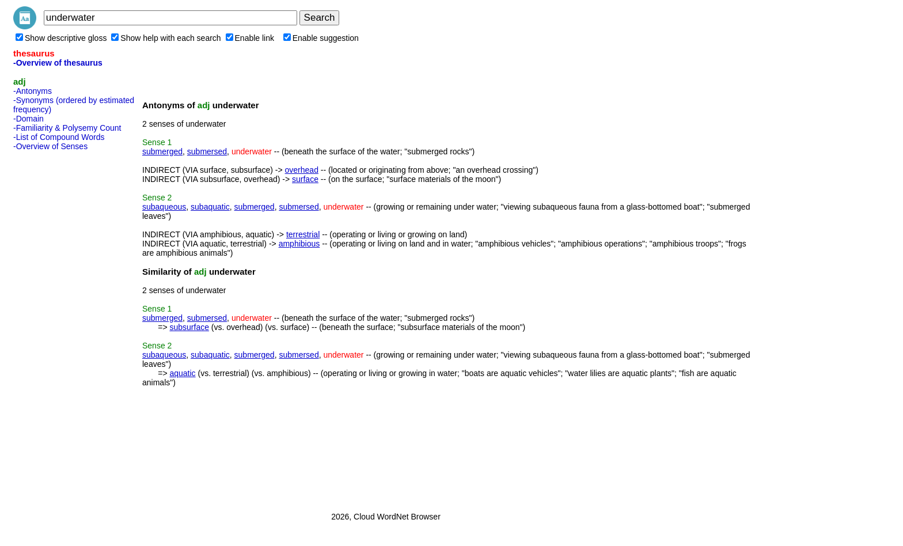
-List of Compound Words (58, 137)
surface (305, 179)
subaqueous (164, 206)
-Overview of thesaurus (58, 62)
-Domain (28, 118)
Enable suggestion (321, 38)
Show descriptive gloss (61, 38)
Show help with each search (166, 38)
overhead (301, 170)
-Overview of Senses (50, 146)
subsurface (188, 327)
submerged (162, 151)
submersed (207, 151)
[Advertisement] (59, 327)
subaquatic (210, 206)
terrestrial (303, 234)
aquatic (182, 373)
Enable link (250, 38)
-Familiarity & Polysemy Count (67, 127)
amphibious (299, 243)
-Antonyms (32, 91)
